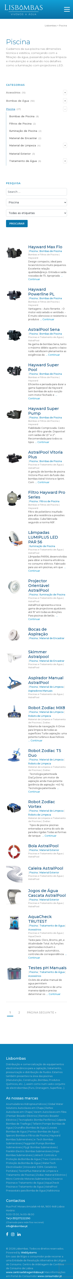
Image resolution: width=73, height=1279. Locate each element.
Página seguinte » (41, 1012)
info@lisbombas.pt (17, 1226)
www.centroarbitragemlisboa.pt (25, 1272)
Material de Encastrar (23, 138)
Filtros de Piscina (20, 123)
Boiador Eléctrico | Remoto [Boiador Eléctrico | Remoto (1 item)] (33, 1115)
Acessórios (13, 92)
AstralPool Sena (44, 329)
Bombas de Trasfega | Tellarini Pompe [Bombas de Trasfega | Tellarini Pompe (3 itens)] (28, 1123)
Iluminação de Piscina (23, 130)
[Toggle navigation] (67, 9)
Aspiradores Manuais (40, 690)
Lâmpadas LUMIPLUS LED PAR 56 (43, 537)
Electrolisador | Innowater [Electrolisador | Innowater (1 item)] (21, 1166)
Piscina (10, 109)
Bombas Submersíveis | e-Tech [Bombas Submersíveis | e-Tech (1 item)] (24, 1139)
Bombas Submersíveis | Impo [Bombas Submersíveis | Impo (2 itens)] (42, 1151)
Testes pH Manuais (47, 967)
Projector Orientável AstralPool (38, 586)
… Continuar (47, 319)
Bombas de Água (17, 100)
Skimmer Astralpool (38, 654)
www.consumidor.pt (50, 1276)
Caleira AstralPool (45, 868)
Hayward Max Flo (45, 247)
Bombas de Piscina (21, 116)
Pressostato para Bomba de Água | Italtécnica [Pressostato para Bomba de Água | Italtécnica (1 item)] (33, 1190)
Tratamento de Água (23, 160)
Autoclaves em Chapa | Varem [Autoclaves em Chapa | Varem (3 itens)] (24, 1111)
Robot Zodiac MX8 (46, 707)
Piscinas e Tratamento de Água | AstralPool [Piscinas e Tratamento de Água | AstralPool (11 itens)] (31, 1186)
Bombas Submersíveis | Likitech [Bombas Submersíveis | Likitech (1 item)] (24, 1155)
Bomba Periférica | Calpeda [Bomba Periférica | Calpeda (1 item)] (50, 1119)
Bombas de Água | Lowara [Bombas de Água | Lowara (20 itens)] (41, 1127)
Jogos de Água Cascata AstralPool (47, 893)
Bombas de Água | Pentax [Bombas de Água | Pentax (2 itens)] (21, 1131)
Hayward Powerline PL (41, 291)
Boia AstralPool (43, 845)
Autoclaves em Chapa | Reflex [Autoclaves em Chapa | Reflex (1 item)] (35, 1107)
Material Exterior (20, 153)
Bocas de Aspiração (38, 631)
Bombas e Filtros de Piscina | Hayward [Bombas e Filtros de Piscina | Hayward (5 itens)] (38, 1135)
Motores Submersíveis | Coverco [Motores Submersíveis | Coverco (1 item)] (44, 1178)
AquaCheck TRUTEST (40, 919)
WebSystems (29, 1252)
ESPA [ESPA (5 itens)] (40, 1166)
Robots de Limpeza (39, 715)
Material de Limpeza (22, 145)
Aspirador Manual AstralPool (45, 680)
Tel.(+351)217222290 (18, 1218)
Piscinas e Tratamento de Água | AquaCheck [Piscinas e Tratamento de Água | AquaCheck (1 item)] (32, 1182)
